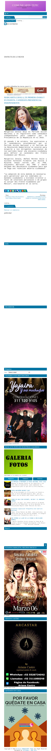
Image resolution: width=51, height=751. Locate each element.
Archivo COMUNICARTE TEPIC (24, 749)
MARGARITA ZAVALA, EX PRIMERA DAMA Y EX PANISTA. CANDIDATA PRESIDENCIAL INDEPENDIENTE (24, 100)
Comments (25, 479)
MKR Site (34, 750)
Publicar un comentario (11, 210)
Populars (11, 479)
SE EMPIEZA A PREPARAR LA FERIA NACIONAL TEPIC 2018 (28, 482)
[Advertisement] (27, 71)
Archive (39, 479)
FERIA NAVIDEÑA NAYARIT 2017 (20, 490)
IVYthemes (26, 750)
